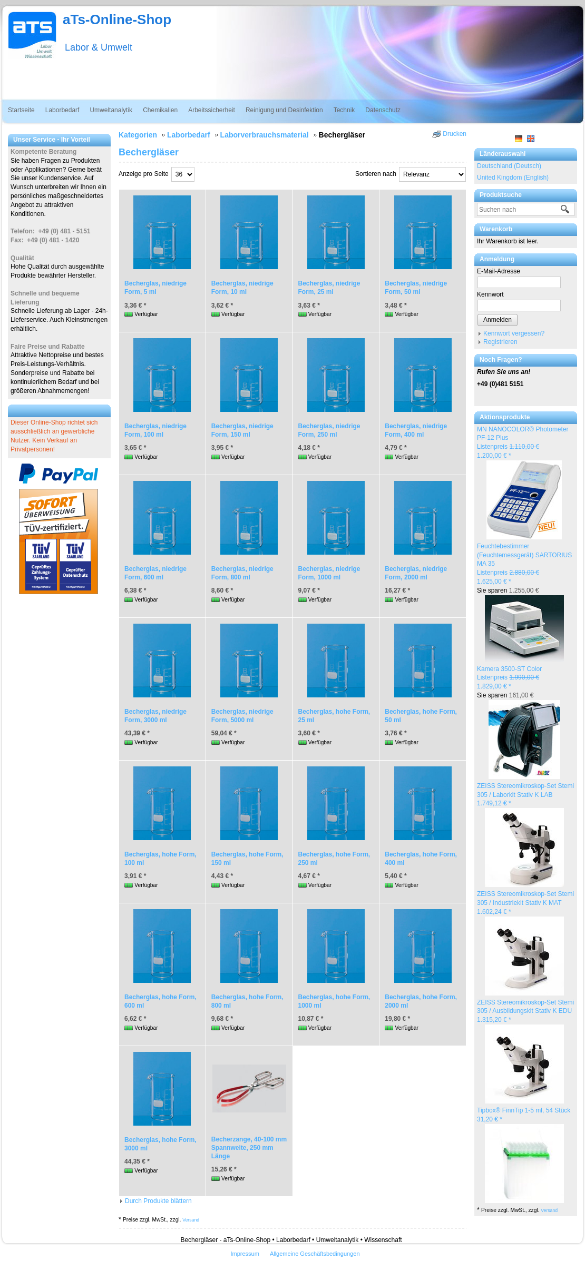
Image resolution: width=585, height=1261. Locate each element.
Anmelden (497, 319)
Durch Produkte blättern (158, 1201)
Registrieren (500, 342)
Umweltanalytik (111, 110)
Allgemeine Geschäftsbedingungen (315, 1253)
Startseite (21, 110)
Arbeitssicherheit (211, 110)
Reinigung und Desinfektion (284, 110)
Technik (344, 110)
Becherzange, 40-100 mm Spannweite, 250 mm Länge (249, 1148)
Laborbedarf (62, 110)
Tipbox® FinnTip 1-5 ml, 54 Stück (523, 1110)
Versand (549, 1210)
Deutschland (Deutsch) (509, 166)
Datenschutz (383, 110)
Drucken (454, 133)
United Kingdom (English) (513, 177)
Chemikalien (160, 110)
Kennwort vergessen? (513, 333)
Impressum (244, 1253)
